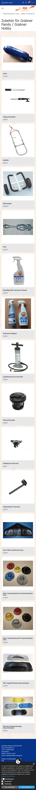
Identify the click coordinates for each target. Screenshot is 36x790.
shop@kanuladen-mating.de (13, 755)
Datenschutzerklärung (7, 776)
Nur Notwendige (9, 787)
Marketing (6, 784)
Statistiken (6, 781)
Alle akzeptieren (26, 787)
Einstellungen (7, 779)
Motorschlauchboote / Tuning (11, 13)
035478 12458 (6, 3)
